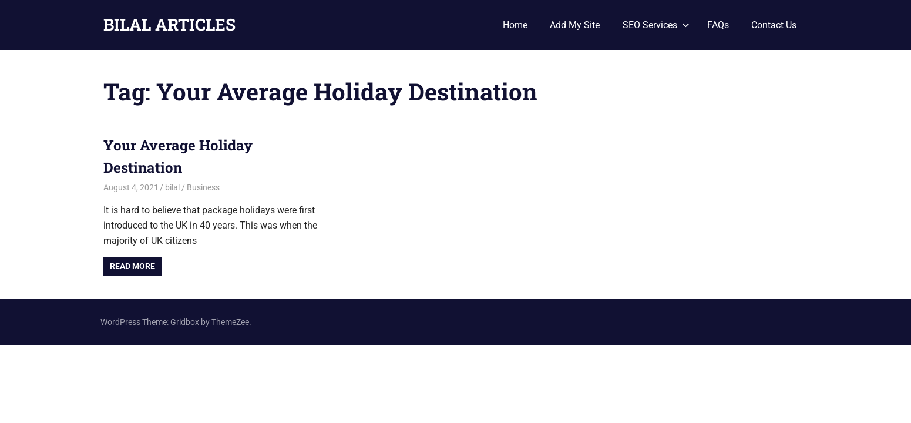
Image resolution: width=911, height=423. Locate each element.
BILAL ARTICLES (169, 24)
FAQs (718, 25)
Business (203, 187)
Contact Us (773, 25)
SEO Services (656, 25)
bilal (172, 187)
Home (515, 25)
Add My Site (575, 25)
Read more (132, 266)
